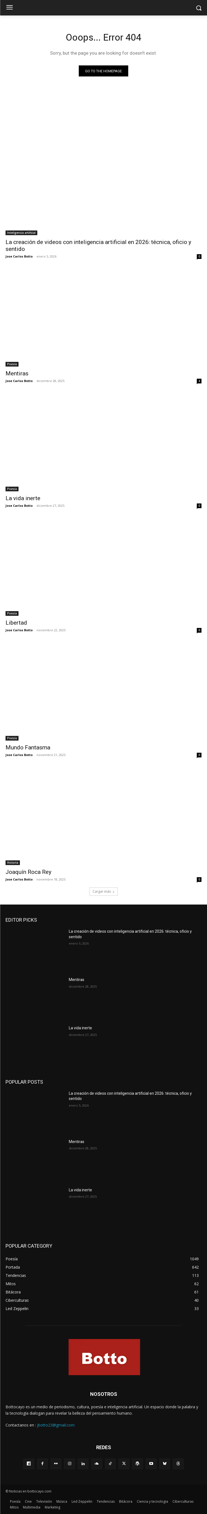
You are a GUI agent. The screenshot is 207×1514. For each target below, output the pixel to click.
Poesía (12, 364)
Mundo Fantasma (28, 747)
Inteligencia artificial (21, 233)
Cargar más (104, 891)
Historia (12, 863)
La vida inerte (23, 498)
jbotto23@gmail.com (56, 1425)
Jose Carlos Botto (19, 256)
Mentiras (17, 373)
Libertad (16, 622)
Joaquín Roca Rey (28, 872)
